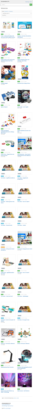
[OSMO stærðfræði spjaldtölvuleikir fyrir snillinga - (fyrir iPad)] (8, 120)
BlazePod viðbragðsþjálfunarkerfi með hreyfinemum (24, 368)
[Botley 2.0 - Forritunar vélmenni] (8, 333)
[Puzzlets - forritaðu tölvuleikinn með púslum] (25, 25)
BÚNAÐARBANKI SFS (5, 1)
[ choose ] (6, 11)
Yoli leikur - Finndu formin (6, 225)
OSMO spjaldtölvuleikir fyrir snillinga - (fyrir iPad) (23, 60)
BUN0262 (19, 102)
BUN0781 (19, 315)
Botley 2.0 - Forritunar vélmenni (8, 343)
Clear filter (4, 15)
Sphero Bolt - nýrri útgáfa (22, 107)
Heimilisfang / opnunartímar (7, 405)
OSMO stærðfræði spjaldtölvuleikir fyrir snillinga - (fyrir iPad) (7, 132)
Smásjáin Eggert (4, 83)
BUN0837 (3, 339)
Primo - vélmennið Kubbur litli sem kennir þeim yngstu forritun (8, 36)
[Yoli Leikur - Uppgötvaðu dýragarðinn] (25, 167)
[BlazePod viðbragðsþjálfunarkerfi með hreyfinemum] (25, 356)
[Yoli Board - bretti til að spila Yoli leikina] (8, 309)
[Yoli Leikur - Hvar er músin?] (25, 262)
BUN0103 (3, 31)
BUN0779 (3, 315)
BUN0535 (3, 244)
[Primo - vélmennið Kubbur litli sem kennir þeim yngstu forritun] (8, 25)
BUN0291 (19, 126)
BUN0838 (19, 339)
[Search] (31, 5)
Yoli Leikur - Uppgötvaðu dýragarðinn (22, 178)
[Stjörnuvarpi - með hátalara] (25, 380)
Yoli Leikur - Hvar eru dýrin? (23, 201)
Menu (31, 1)
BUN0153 (3, 55)
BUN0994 (3, 386)
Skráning (27, 1)
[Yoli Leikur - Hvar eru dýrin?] (25, 191)
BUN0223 (19, 55)
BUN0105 (19, 31)
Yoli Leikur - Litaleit (21, 225)
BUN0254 (3, 102)
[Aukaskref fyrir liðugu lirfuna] (25, 73)
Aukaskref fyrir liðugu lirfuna (23, 83)
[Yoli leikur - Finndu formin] (8, 214)
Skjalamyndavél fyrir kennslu (7, 367)
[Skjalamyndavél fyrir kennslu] (8, 356)
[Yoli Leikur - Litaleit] (25, 214)
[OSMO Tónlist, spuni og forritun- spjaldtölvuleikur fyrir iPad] (8, 49)
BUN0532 (19, 197)
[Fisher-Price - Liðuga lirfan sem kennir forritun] (8, 144)
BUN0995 (19, 386)
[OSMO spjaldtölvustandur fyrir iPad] (25, 120)
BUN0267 (3, 126)
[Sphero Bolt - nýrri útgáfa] (25, 96)
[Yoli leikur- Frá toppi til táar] (25, 309)
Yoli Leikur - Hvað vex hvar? (7, 296)
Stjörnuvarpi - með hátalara (23, 390)
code (18, 398)
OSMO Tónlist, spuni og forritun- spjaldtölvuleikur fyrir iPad (8, 60)
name (15, 398)
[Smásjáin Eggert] (8, 73)
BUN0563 (19, 244)
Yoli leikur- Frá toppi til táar (23, 319)
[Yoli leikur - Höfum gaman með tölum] (8, 191)
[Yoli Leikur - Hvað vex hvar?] (8, 285)
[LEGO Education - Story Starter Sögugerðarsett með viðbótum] (25, 144)
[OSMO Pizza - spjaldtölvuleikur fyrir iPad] (8, 262)
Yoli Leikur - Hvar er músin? (23, 272)
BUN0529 (3, 173)
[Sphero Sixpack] (8, 96)
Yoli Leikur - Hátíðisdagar (22, 296)
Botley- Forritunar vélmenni (23, 343)
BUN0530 (19, 173)
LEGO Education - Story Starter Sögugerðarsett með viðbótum (24, 155)
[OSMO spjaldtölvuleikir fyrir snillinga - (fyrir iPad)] (25, 49)
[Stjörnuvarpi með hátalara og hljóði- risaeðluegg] (8, 380)
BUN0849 (3, 362)
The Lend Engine (7, 408)
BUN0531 (3, 197)
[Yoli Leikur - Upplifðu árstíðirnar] (8, 167)
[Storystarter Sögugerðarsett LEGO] (25, 238)
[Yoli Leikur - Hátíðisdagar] (25, 285)
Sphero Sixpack (4, 107)
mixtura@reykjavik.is (6, 404)
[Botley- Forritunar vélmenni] (25, 333)
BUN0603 (3, 268)
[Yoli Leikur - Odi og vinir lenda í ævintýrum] (8, 238)
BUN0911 (19, 362)
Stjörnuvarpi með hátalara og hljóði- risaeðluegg (7, 391)
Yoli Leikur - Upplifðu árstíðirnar (8, 177)
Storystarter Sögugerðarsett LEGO (24, 248)
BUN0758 (19, 268)
